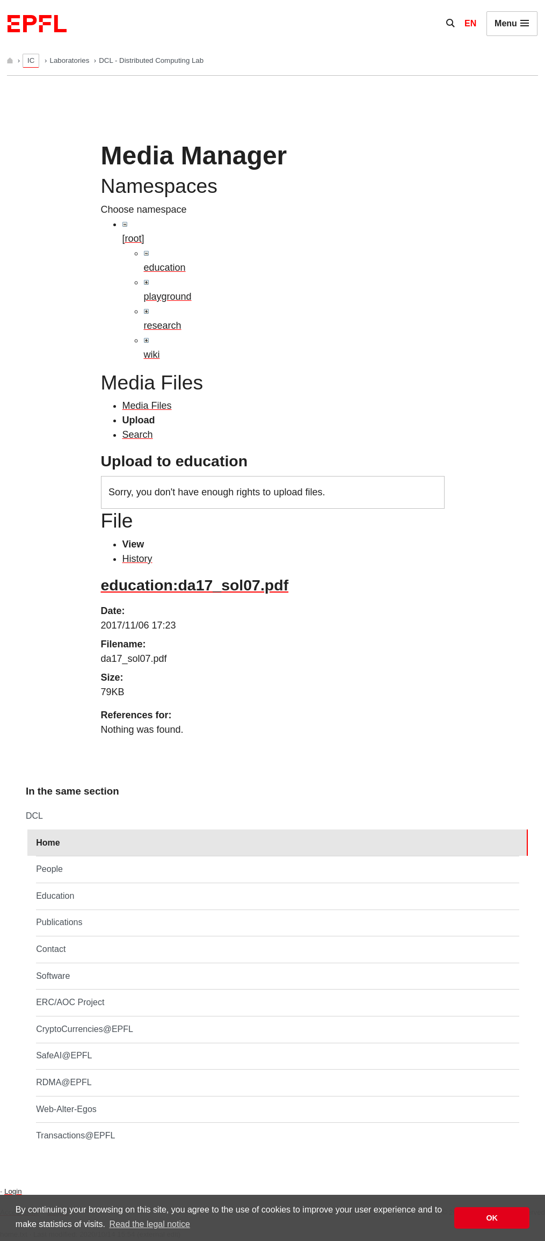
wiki (152, 354)
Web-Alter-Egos (66, 1109)
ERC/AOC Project (70, 1002)
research (162, 325)
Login (12, 1191)
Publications (59, 922)
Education (55, 895)
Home (48, 842)
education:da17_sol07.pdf (195, 585)
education (165, 267)
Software (53, 975)
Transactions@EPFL (75, 1135)
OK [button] (492, 1218)
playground (168, 296)
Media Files (147, 405)
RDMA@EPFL (63, 1082)
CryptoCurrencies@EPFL (84, 1029)
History (137, 558)
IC (30, 60)
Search (137, 434)
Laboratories (70, 60)
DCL (34, 815)
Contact (51, 949)
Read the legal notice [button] (150, 1224)
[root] (133, 238)
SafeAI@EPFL (64, 1055)
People (49, 869)
